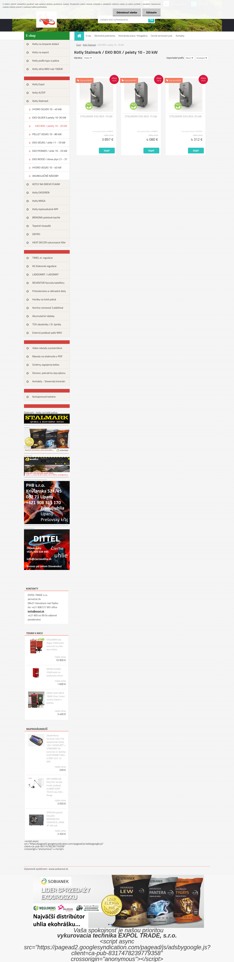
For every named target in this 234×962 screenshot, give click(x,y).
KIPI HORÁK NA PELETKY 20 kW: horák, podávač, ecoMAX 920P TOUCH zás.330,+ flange (55, 787)
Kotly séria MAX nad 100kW (47, 69)
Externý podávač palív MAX (47, 333)
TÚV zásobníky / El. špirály (46, 324)
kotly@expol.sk (36, 611)
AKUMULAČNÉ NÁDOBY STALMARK (45, 177)
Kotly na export (40, 52)
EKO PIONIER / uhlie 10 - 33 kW (49, 151)
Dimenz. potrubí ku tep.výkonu (48, 373)
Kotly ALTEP (38, 93)
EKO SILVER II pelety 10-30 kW (49, 117)
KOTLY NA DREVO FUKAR (46, 184)
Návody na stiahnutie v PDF (47, 356)
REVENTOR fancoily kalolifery (48, 283)
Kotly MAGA (38, 201)
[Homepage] (80, 36)
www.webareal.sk (58, 869)
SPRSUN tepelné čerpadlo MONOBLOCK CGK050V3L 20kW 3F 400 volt (55, 819)
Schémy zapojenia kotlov (45, 365)
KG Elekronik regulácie (44, 266)
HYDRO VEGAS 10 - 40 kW (46, 167)
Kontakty (180, 35)
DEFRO (36, 234)
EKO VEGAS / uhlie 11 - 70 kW (48, 142)
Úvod (78, 45)
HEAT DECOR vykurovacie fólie (49, 242)
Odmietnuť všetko (126, 12)
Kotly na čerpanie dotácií (45, 44)
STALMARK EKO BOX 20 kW (185, 116)
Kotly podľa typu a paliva (45, 61)
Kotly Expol (38, 84)
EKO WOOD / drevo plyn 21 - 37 (49, 159)
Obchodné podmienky (104, 35)
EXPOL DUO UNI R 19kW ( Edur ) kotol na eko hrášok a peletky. (56, 697)
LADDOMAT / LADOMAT (45, 274)
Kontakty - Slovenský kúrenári (48, 381)
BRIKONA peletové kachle (46, 217)
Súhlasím (151, 12)
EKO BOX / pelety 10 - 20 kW (51, 126)
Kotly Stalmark (40, 101)
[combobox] (190, 58)
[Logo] (46, 19)
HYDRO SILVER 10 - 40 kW (47, 109)
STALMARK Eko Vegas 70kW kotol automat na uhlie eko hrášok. (55, 644)
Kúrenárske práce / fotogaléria (132, 35)
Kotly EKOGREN (40, 192)
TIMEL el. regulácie (42, 258)
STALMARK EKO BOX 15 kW (141, 116)
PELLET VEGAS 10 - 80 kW (47, 134)
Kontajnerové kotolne (44, 397)
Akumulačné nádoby (43, 316)
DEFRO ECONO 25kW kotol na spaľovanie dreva (55, 672)
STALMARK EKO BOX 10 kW (96, 116)
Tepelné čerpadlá (41, 226)
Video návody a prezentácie (47, 348)
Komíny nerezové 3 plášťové (47, 308)
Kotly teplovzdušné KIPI (45, 209)
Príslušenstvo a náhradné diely (49, 291)
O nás (88, 35)
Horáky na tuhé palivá (44, 299)
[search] (151, 19)
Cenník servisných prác (161, 35)
